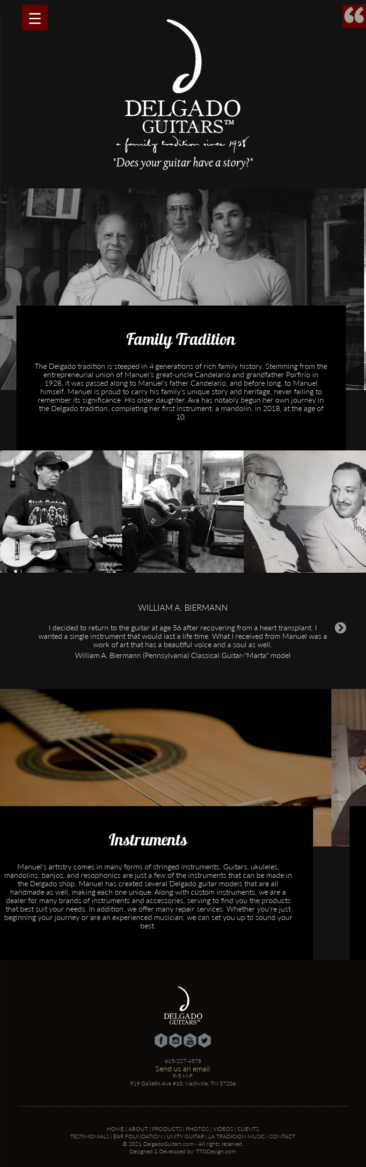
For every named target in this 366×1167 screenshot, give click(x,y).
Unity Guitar (185, 1136)
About (138, 1128)
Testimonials (89, 1136)
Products (167, 1128)
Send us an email (182, 1068)
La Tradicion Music (236, 1136)
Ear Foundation (137, 1136)
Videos (223, 1128)
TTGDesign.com (216, 1151)
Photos (197, 1128)
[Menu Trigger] (35, 17)
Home (115, 1128)
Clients (248, 1128)
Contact (282, 1136)
